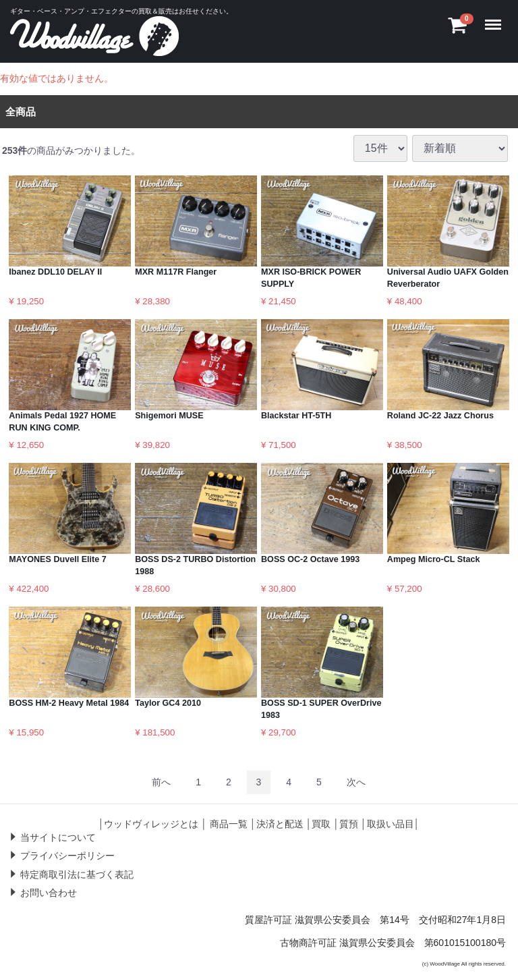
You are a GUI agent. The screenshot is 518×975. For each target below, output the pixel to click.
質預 (348, 823)
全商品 (20, 111)
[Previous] (161, 781)
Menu (496, 18)
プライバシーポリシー (67, 855)
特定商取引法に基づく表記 (77, 873)
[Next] (356, 781)
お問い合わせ (48, 892)
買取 (321, 823)
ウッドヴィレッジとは (151, 823)
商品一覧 (229, 823)
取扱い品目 (390, 823)
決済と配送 (280, 823)
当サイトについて (58, 836)
